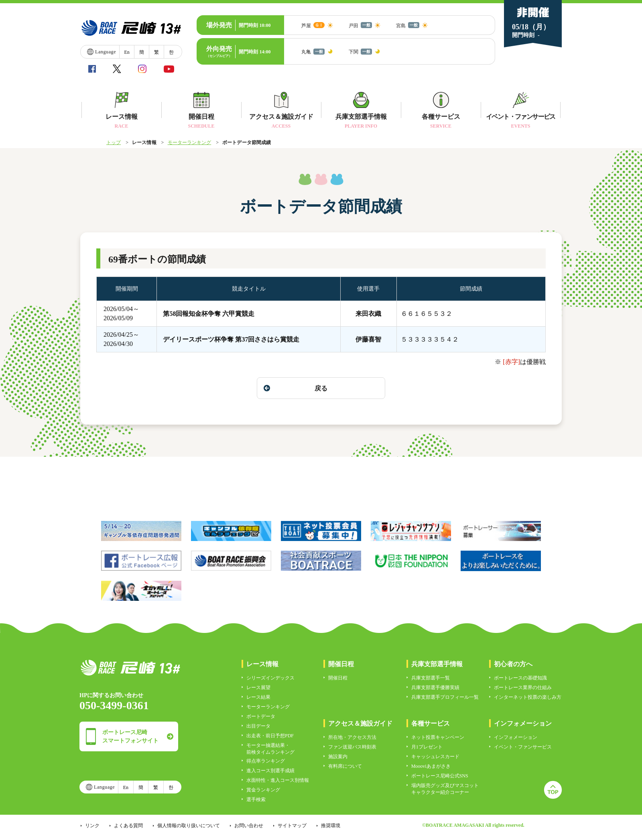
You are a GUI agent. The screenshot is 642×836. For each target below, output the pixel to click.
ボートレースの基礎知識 (520, 678)
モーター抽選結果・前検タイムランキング (270, 748)
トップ (113, 142)
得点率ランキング (265, 761)
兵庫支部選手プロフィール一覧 (445, 697)
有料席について (345, 766)
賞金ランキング (263, 790)
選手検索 (256, 799)
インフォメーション (515, 737)
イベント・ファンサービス (523, 747)
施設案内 (337, 756)
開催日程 (337, 678)
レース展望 (258, 687)
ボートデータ (260, 716)
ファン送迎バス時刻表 (352, 747)
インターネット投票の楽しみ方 (527, 697)
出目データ (258, 726)
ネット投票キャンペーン (437, 737)
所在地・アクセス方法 (352, 737)
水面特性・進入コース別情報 (277, 780)
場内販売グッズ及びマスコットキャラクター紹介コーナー (445, 789)
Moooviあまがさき (431, 766)
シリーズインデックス (270, 678)
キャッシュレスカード (435, 756)
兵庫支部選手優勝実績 (435, 687)
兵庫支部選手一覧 (430, 678)
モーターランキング (189, 142)
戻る (295, 388)
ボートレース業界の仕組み (523, 687)
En (126, 52)
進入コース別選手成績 (270, 770)
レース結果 (258, 697)
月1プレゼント (427, 747)
